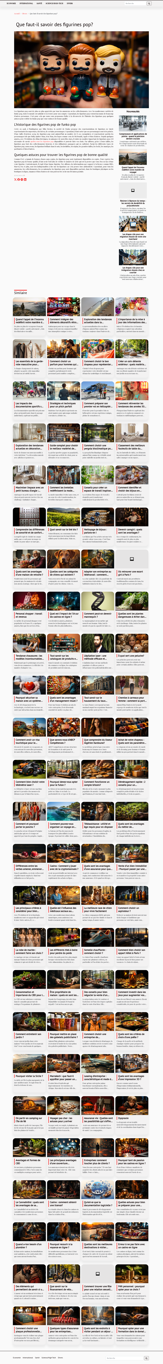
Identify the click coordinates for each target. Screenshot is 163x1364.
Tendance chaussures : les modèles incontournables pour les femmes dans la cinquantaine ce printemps (30, 660)
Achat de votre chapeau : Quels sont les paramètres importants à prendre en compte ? (131, 744)
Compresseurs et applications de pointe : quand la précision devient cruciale (133, 136)
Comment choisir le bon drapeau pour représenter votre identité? (97, 364)
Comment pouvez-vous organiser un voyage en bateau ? (62, 827)
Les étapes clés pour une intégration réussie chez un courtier (132, 270)
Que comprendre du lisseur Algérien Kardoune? (98, 741)
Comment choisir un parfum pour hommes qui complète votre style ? (63, 364)
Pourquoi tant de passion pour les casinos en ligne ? (132, 1162)
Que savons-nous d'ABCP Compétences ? (62, 741)
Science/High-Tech (54, 3)
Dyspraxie (123, 1118)
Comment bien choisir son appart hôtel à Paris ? (131, 951)
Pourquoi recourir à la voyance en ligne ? (61, 1246)
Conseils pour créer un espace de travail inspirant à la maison (98, 490)
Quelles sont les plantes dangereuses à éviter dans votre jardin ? (131, 616)
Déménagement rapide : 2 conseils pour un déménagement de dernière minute (131, 786)
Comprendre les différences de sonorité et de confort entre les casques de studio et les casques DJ (30, 534)
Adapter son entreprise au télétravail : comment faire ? (97, 574)
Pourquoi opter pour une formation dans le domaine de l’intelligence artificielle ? (132, 1333)
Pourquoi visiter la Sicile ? (29, 1076)
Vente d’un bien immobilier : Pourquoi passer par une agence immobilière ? (132, 869)
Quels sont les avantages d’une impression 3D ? (131, 1078)
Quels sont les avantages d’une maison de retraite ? (29, 573)
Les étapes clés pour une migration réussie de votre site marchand (133, 236)
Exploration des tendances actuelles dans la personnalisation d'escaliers (98, 322)
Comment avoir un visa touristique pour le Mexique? (28, 743)
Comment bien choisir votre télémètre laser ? (30, 783)
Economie (11, 3)
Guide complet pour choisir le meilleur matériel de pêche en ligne (64, 448)
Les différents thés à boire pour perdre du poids (63, 951)
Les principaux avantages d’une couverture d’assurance (63, 1163)
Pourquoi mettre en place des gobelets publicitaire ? (64, 1036)
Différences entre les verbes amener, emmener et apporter (29, 869)
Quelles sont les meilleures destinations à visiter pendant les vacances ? (98, 1247)
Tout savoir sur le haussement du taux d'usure (94, 700)
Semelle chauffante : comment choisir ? (95, 951)
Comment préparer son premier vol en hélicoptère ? (98, 406)
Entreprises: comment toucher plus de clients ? (97, 1162)
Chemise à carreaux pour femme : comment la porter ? (132, 700)
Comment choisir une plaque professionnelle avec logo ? (28, 1331)
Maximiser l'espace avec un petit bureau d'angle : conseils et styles (30, 490)
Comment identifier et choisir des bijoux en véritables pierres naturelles (129, 492)
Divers (70, 3)
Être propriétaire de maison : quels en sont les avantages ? (63, 995)
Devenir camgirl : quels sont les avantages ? (130, 531)
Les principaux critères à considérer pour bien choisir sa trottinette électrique (28, 912)
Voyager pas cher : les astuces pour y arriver (61, 1120)
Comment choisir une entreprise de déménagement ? (95, 1037)
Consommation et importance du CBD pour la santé (30, 995)
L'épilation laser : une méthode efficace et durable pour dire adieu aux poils (96, 660)
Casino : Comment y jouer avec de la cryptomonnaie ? (64, 867)
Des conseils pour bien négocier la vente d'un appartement (95, 995)
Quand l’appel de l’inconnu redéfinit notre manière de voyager (133, 169)
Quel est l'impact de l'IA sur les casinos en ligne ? (64, 615)
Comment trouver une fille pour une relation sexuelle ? (98, 1289)
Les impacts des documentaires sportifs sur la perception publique (30, 406)
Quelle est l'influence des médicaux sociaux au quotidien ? (63, 911)
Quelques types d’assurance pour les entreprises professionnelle (64, 1331)
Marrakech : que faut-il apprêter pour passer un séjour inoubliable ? (62, 1079)
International (26, 3)
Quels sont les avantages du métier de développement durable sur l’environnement (132, 828)
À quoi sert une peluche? (131, 655)
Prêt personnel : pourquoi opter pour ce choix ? (131, 1288)
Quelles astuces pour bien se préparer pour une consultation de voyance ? (131, 1205)
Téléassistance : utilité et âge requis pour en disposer (98, 825)
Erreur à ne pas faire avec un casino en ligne (131, 1246)
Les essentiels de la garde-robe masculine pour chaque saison (29, 364)
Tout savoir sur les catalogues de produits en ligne (63, 658)
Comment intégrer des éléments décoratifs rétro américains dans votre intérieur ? (63, 324)
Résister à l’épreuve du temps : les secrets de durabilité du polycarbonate (133, 203)
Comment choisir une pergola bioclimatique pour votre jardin (98, 448)
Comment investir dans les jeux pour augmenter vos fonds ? (132, 995)
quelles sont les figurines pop (42, 141)
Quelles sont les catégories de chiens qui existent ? (64, 573)
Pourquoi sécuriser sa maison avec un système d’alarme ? (28, 700)
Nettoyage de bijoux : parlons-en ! (95, 531)
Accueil (17, 13)
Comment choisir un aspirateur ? (128, 909)
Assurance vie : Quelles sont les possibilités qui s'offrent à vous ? (98, 1121)
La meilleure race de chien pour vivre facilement (98, 909)
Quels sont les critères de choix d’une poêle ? (131, 1036)
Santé (39, 3)
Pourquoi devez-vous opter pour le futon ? (63, 783)
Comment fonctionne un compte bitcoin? (96, 783)
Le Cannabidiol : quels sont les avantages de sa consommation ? (30, 1205)
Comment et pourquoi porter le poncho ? (27, 825)
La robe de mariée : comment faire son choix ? (29, 951)
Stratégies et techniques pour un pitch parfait (63, 405)
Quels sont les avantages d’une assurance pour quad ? (98, 869)
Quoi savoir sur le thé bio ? (64, 529)
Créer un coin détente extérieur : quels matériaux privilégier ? (132, 364)
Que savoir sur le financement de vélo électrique (60, 1289)
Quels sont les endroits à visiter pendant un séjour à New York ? (98, 1331)
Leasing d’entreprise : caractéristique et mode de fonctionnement (98, 1079)
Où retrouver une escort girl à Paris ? (130, 573)
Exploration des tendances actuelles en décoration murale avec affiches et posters (29, 450)
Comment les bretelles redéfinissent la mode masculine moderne (61, 490)
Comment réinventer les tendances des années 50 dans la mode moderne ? (131, 406)
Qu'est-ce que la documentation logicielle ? (98, 1204)
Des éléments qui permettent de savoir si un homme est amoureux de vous (29, 1291)
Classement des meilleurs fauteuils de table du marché (131, 448)
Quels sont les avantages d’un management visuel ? (63, 699)
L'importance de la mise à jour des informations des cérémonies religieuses (131, 322)
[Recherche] (135, 3)
